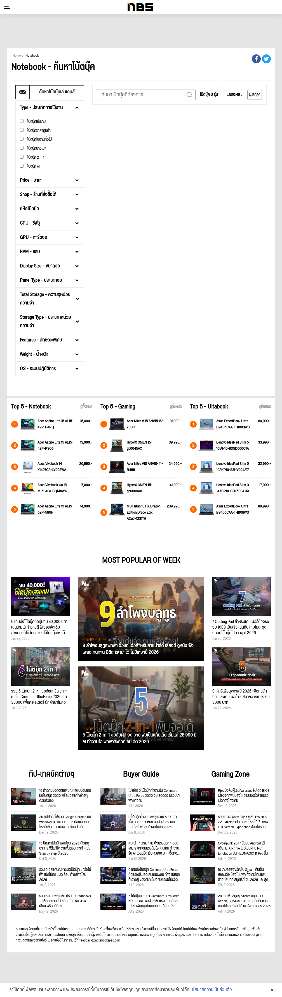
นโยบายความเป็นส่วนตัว (211, 991)
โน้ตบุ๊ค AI (30, 166)
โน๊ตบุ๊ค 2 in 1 (32, 157)
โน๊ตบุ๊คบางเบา (33, 148)
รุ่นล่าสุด (254, 94)
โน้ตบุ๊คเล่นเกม (33, 121)
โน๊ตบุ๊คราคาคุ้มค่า (35, 130)
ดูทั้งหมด (86, 406)
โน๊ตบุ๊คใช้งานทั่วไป (36, 139)
